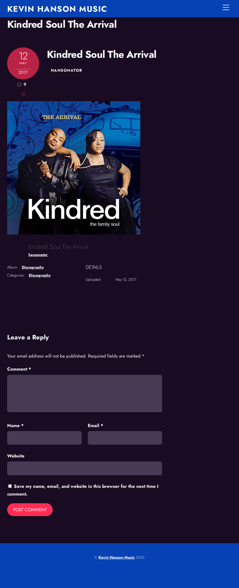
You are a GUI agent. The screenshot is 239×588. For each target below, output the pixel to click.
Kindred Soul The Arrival (62, 24)
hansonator (66, 70)
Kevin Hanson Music (116, 557)
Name (15, 425)
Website (15, 456)
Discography (33, 267)
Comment (19, 369)
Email (95, 425)
